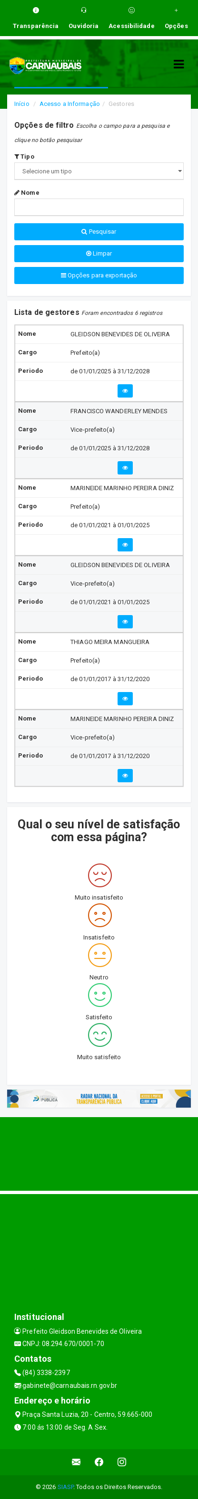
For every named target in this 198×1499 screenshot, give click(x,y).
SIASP (66, 1486)
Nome (27, 192)
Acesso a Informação (70, 103)
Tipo (24, 156)
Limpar (99, 253)
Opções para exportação (99, 275)
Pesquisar (98, 231)
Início (22, 103)
